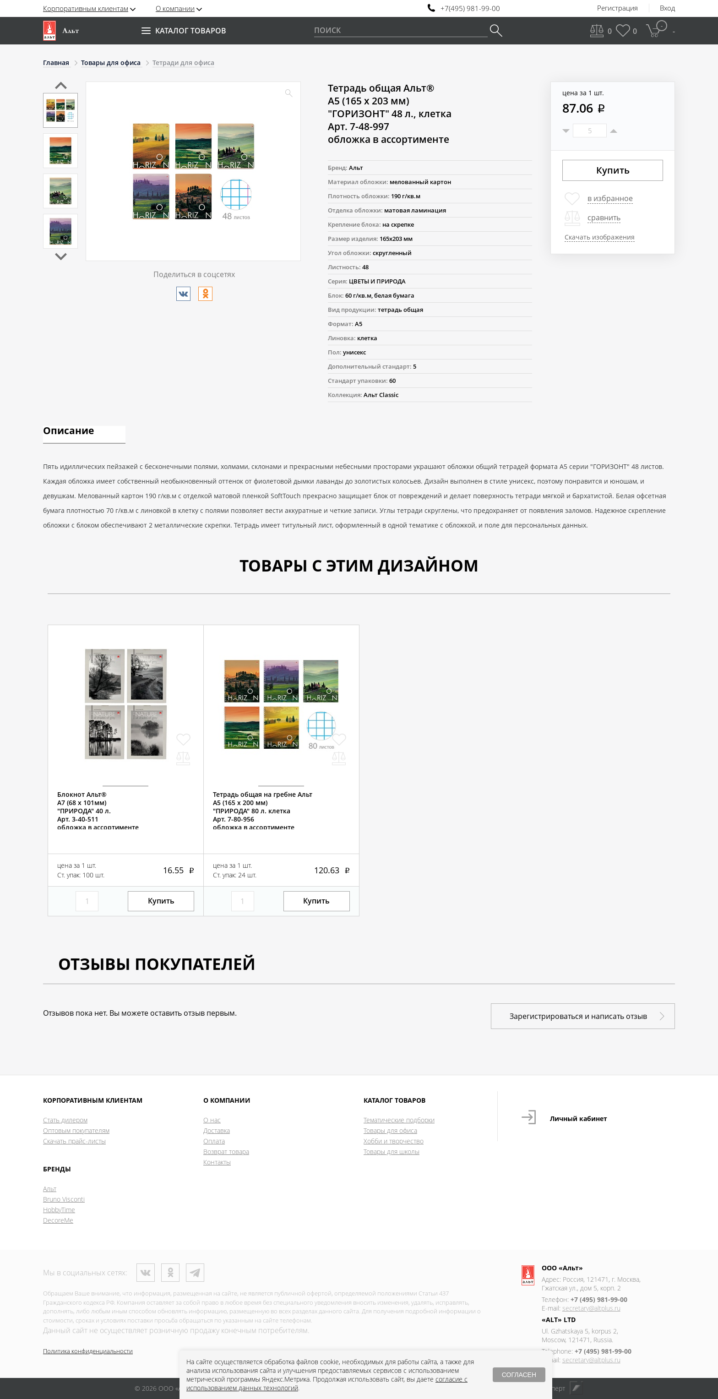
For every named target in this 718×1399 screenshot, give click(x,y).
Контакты (217, 1162)
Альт (49, 1188)
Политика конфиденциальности (88, 1351)
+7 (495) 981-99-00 (599, 1299)
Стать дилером (65, 1120)
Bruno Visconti (64, 1199)
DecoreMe (58, 1220)
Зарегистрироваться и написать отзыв (578, 1016)
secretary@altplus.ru (591, 1308)
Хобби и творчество (394, 1141)
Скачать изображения (600, 237)
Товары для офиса (390, 1130)
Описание (68, 431)
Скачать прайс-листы (74, 1141)
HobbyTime (59, 1209)
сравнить (603, 217)
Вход (667, 8)
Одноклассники (170, 1272)
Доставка (216, 1130)
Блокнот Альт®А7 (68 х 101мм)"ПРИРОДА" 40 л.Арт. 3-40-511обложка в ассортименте (98, 811)
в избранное (610, 198)
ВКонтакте (145, 1272)
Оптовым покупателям (76, 1130)
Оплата (214, 1141)
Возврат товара (226, 1151)
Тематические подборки (399, 1120)
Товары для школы (391, 1151)
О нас (212, 1120)
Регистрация (617, 8)
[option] (60, 110)
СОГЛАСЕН (519, 1374)
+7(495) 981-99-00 (470, 8)
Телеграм (195, 1272)
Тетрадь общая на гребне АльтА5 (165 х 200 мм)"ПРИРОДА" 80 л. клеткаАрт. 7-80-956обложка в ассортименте (262, 811)
